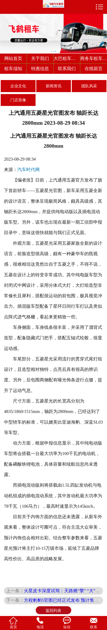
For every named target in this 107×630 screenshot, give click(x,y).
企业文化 (18, 86)
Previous (3, 31)
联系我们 (67, 68)
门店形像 (18, 100)
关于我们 (40, 58)
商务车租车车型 (93, 58)
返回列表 (53, 610)
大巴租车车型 (67, 58)
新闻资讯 (53, 86)
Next (103, 31)
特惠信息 (40, 68)
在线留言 (94, 68)
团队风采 (89, 86)
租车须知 (13, 68)
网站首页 (13, 58)
